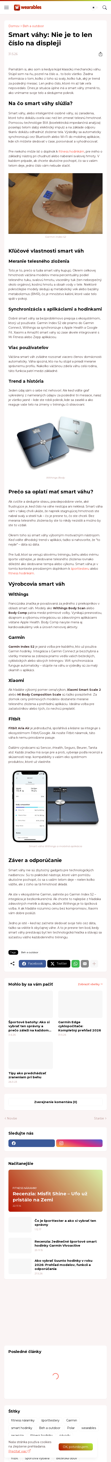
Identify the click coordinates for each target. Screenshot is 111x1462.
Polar (71, 1428)
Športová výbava (37, 1458)
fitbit (14, 1458)
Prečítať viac (17, 1451)
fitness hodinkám (71, 151)
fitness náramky (23, 1420)
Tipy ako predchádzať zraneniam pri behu (27, 1075)
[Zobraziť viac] (94, 964)
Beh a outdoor (33, 26)
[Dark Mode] (94, 7)
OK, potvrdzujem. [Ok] (76, 1447)
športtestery (50, 1420)
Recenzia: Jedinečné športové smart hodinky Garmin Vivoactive (66, 1243)
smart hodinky (21, 1428)
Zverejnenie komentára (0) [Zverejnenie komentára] (55, 1102)
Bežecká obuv (66, 1458)
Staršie (99, 1118)
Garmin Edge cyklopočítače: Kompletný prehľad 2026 (79, 1026)
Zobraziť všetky (89, 984)
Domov (14, 26)
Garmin (71, 1420)
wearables (88, 1428)
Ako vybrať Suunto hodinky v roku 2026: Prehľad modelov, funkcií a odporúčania (63, 1265)
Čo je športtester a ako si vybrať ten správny (65, 1223)
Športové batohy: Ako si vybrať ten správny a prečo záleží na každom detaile (29, 1026)
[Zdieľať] (99, 54)
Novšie (12, 1118)
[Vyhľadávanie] (104, 7)
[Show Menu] (6, 7)
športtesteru (80, 569)
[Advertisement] (36, 1311)
